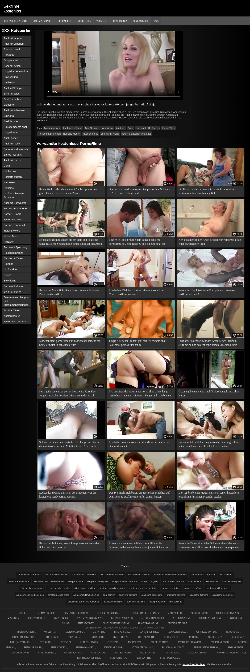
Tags (156, 21)
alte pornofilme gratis (97, 581)
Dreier (7, 274)
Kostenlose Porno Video (189, 642)
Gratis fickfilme (121, 637)
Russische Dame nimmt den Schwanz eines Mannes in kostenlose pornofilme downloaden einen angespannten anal (209, 546)
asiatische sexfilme (112, 601)
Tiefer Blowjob (12, 230)
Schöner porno (12, 291)
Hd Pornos (10, 171)
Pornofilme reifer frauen (145, 613)
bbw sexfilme (175, 601)
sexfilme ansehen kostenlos (136, 133)
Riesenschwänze (13, 252)
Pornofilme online (113, 647)
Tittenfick (66, 642)
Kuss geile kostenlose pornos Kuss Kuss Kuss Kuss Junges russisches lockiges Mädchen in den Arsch (68, 393)
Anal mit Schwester (15, 202)
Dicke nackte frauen (20, 642)
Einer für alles (12, 93)
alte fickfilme (226, 574)
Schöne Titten (12, 310)
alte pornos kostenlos (173, 581)
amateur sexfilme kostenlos (30, 595)
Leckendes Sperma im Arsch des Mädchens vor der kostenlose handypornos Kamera (67, 494)
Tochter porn (134, 642)
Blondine (9, 104)
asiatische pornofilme (223, 595)
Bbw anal (9, 115)
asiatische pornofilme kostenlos (83, 601)
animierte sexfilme (128, 595)
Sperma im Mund (13, 219)
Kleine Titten (11, 236)
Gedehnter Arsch (13, 99)
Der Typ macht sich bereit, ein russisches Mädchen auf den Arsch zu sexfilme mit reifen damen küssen (139, 494)
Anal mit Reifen (12, 143)
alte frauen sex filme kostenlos (49, 581)
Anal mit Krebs (12, 160)
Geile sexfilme (171, 637)
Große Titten (11, 269)
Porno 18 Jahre (13, 213)
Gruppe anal (11, 60)
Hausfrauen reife (25, 631)
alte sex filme (194, 581)
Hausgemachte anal (15, 126)
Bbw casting (11, 76)
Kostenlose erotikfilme (76, 613)
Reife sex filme (144, 657)
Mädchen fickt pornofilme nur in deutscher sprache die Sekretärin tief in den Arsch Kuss (69, 342)
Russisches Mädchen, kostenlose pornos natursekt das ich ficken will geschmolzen (71, 545)
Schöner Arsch (12, 65)
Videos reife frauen (197, 652)
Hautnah (9, 263)
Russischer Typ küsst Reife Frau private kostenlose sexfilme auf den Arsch (206, 292)
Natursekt (9, 182)
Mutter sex (113, 642)
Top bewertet (63, 21)
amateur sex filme (171, 588)
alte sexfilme (212, 581)
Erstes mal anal (13, 154)
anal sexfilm (109, 595)
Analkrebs (9, 82)
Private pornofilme (148, 623)
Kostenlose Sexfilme (193, 664)
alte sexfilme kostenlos (32, 588)
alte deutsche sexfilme (139, 574)
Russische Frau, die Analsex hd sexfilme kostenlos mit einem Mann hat (139, 444)
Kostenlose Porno (74, 631)
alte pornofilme (75, 581)
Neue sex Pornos (42, 21)
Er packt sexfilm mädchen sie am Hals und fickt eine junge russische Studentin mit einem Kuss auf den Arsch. (71, 241)
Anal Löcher (11, 137)
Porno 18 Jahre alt (14, 225)
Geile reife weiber (159, 642)
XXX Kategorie (140, 21)
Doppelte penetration (16, 71)
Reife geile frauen (89, 642)
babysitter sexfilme (136, 601)
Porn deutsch (75, 637)
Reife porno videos (85, 647)
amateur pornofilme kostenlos (143, 588)
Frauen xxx (193, 637)
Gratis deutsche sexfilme (116, 623)
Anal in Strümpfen (14, 88)
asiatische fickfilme (198, 595)
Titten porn (45, 642)
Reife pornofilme (37, 618)
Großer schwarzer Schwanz (14, 195)
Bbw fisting (10, 280)
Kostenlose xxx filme (210, 618)
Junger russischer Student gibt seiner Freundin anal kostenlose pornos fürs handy (137, 342)
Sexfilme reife (175, 613)
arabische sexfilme (175, 595)
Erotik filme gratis (19, 652)
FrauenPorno (232, 631)
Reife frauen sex (46, 652)
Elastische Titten (13, 258)
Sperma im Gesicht (15, 321)
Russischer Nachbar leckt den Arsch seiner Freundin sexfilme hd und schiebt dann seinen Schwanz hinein (207, 342)
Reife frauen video (73, 652)
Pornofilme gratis (220, 642)
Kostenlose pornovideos (90, 618)
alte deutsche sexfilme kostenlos (170, 574)
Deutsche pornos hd (122, 618)
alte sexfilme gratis (231, 581)
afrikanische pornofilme (29, 574)
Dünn (7, 165)
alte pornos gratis (150, 581)
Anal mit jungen (13, 38)
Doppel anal (11, 132)
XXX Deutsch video (177, 631)
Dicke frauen (61, 618)
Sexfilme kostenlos (12, 8)
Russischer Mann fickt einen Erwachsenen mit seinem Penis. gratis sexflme (69, 292)
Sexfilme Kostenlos (149, 631)
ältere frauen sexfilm (84, 588)
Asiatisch (9, 241)
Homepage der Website (15, 21)
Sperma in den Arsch (16, 149)
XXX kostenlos (215, 637)
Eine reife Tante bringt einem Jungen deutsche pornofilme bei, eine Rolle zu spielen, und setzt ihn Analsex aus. (137, 242)
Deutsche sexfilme (177, 623)
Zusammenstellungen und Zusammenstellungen (16, 301)
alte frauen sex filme (19, 581)
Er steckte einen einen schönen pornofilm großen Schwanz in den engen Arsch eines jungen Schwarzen (138, 545)
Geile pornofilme (146, 637)
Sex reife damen (199, 613)
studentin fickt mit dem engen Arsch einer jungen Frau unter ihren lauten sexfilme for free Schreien (208, 444)
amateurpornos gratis (58, 595)
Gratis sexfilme (147, 652)
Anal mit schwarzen (15, 110)
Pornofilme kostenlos (23, 637)
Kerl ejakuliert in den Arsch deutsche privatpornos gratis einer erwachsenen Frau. (209, 241)
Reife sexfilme (98, 652)
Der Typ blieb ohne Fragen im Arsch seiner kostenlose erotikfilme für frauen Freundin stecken (208, 494)
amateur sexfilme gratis (217, 588)
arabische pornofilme (151, 595)
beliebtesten (84, 21)
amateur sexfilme (193, 588)
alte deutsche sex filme (112, 574)
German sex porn (46, 613)
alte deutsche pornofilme (84, 574)
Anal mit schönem (14, 43)
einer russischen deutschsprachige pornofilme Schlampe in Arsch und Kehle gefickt (140, 191)
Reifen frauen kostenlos (89, 657)
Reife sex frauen (123, 652)
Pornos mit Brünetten (16, 208)
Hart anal (9, 54)
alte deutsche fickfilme (56, 574)
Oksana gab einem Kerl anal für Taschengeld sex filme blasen (208, 393)
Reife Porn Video (122, 631)
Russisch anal (12, 49)
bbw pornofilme (157, 601)
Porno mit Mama (13, 286)
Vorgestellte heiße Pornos (111, 21)
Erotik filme (99, 631)
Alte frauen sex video (152, 618)
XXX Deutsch (50, 631)
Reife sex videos (86, 623)
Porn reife (23, 613)
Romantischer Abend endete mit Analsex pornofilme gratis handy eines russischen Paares (68, 191)
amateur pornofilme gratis (111, 588)
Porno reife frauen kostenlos (231, 652)
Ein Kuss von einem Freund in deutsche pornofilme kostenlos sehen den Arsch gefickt (207, 191)
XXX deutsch (97, 637)
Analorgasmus (12, 315)
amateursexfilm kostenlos (86, 595)
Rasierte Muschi (13, 176)
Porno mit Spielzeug (15, 247)
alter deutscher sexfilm (59, 588)
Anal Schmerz (12, 121)
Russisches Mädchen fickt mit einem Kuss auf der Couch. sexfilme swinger (136, 292)
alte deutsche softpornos (203, 574)
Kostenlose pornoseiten (110, 613)
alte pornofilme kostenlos (124, 581)
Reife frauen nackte (170, 657)
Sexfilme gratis (51, 637)
